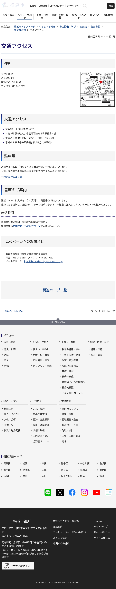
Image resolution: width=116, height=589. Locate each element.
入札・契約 (39, 409)
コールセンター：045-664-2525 (69, 532)
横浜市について (70, 409)
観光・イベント (11, 401)
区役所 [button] (33, 6)
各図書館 (95, 26)
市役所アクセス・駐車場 (66, 521)
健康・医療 (97, 349)
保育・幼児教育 (70, 360)
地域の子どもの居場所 (73, 382)
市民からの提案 (61, 543)
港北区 (26, 470)
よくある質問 (60, 538)
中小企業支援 (40, 414)
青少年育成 (68, 376)
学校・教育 (68, 371)
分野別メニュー (41, 441)
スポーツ (8, 425)
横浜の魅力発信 (12, 430)
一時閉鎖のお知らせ (11, 177)
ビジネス (37, 401)
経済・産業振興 (41, 419)
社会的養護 (68, 387)
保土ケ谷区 (67, 476)
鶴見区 (102, 470)
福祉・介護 (97, 355)
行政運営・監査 (70, 419)
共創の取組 (39, 430)
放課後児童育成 (70, 366)
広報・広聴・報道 (71, 436)
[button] (58, 290)
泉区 (44, 463)
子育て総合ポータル (72, 393)
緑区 (82, 476)
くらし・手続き (47, 26)
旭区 (25, 463)
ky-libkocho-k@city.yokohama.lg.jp (43, 261)
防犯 (6, 366)
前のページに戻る (14, 311)
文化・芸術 (10, 419)
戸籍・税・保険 (41, 355)
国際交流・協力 (41, 436)
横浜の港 (8, 409)
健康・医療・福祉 (99, 342)
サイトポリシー (102, 532)
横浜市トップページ (24, 26)
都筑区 (83, 470)
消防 (6, 355)
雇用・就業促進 (41, 425)
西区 (44, 476)
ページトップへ (58, 322)
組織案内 (57, 527)
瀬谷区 (64, 470)
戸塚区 (6, 476)
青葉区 (6, 463)
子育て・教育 (68, 342)
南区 (101, 476)
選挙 (64, 441)
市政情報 (66, 401)
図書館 (83, 26)
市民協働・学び (67, 26)
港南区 (6, 470)
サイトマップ (101, 527)
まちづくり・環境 (42, 366)
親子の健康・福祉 (71, 349)
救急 (6, 360)
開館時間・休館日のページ (27, 226)
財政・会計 (68, 430)
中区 (25, 476)
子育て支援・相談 (71, 355)
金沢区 (102, 463)
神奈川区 (85, 463)
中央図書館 (20, 30)
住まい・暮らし (41, 349)
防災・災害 (10, 349)
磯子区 (64, 463)
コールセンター (57, 6)
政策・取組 (68, 414)
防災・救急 (9, 342)
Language (98, 521)
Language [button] (43, 6)
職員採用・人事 (70, 425)
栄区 (44, 470)
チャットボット (74, 6)
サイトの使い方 (102, 538)
